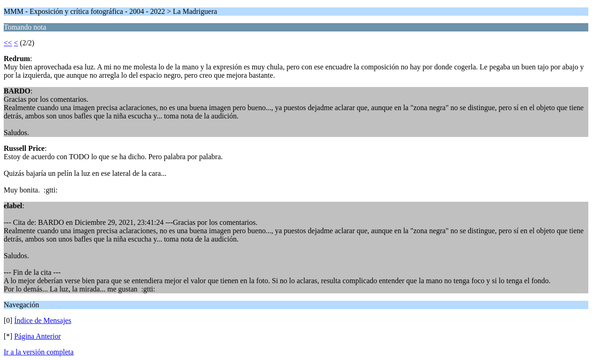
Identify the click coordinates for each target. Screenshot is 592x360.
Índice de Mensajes (43, 320)
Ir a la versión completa (39, 352)
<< (8, 43)
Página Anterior (37, 336)
